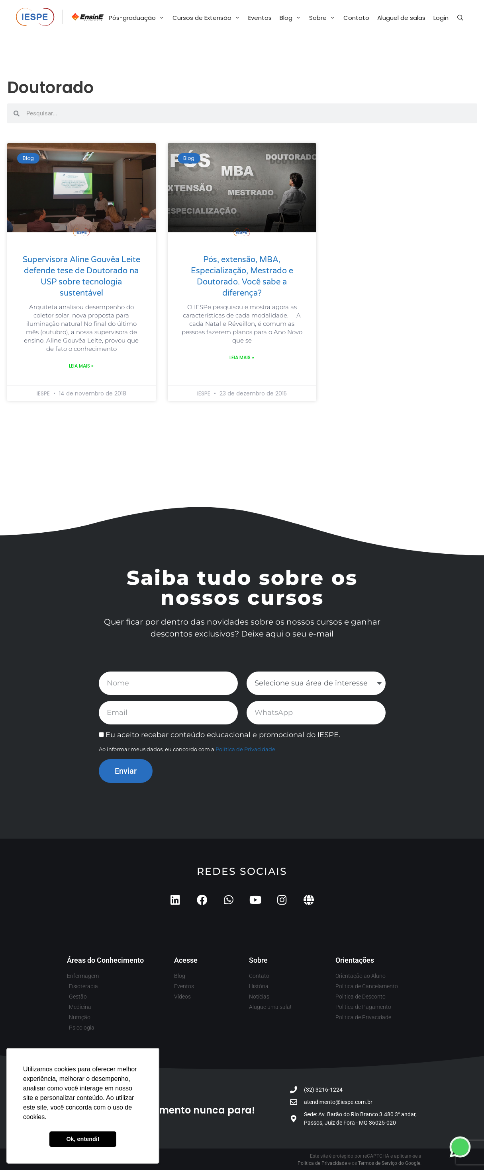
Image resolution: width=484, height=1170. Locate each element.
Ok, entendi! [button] (82, 1139)
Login (441, 18)
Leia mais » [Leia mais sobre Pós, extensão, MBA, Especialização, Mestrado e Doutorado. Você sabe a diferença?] (241, 357)
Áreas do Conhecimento (105, 960)
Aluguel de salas (401, 18)
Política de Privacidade (245, 749)
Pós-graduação (139, 18)
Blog (292, 18)
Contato (356, 18)
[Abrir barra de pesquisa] (460, 18)
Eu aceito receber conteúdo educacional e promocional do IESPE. (223, 734)
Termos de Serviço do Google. (389, 1163)
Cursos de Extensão (208, 18)
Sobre (324, 18)
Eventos (260, 18)
